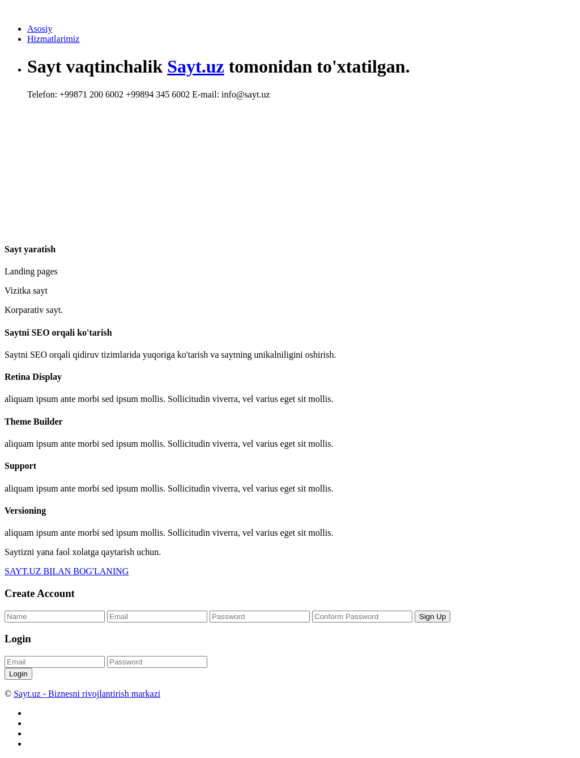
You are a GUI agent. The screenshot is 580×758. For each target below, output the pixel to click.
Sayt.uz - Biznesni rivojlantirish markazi (87, 693)
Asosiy (39, 28)
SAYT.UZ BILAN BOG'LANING (67, 571)
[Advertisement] (233, 144)
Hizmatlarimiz (53, 39)
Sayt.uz (195, 66)
